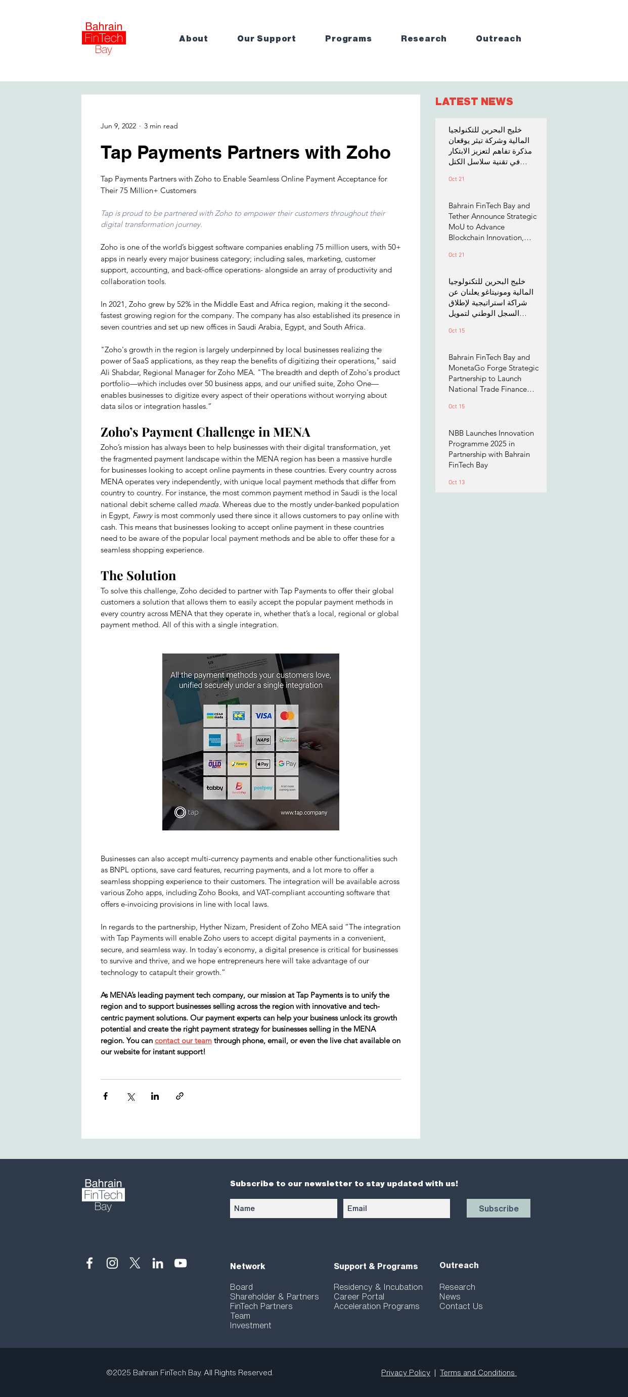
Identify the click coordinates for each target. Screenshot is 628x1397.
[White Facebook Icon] (89, 1263)
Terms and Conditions (478, 1372)
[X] (135, 1263)
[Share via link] (180, 1096)
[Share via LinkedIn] (155, 1096)
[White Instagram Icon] (112, 1263)
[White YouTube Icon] (180, 1263)
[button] (201, 39)
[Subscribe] (498, 1208)
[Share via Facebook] (105, 1096)
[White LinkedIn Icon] (157, 1263)
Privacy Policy (405, 1372)
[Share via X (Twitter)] (130, 1096)
